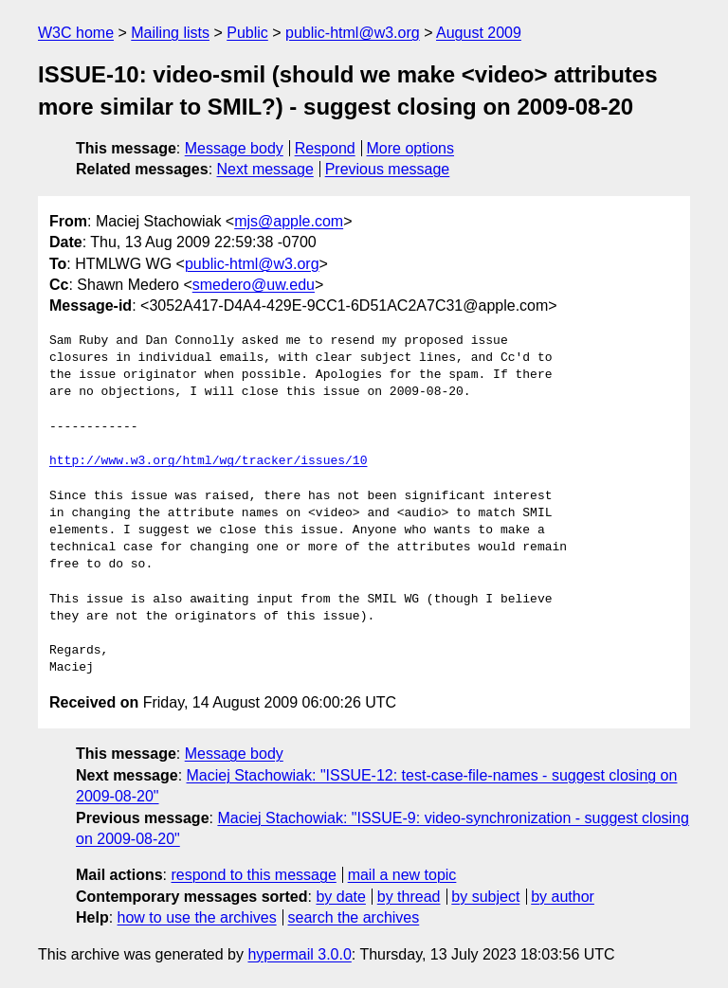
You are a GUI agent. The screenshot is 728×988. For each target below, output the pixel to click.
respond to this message (253, 875)
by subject (485, 897)
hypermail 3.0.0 (299, 954)
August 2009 (478, 33)
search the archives (354, 917)
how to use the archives (197, 917)
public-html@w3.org (352, 33)
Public (247, 33)
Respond (325, 148)
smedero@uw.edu (253, 285)
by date (340, 897)
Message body (234, 148)
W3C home (76, 33)
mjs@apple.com (288, 221)
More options (411, 148)
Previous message (387, 169)
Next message (265, 169)
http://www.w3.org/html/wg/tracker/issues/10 (208, 461)
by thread (409, 897)
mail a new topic (402, 875)
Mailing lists (170, 33)
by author (562, 897)
